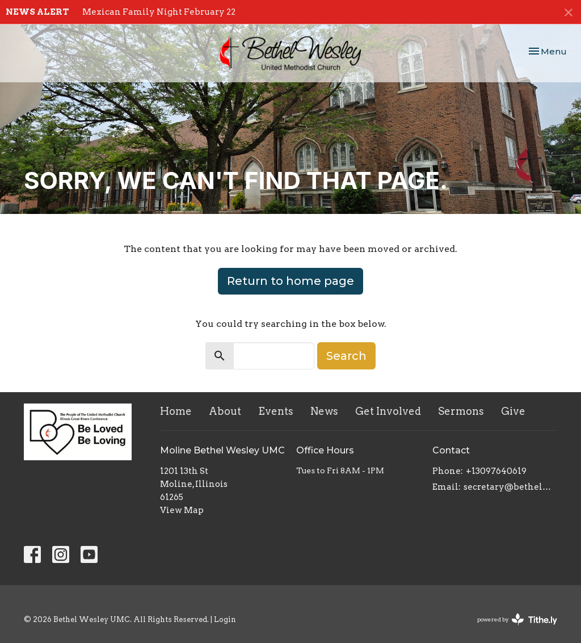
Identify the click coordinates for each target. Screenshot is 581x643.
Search (346, 356)
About (225, 411)
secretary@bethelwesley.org (510, 487)
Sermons (461, 411)
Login (225, 619)
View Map (182, 510)
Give (513, 411)
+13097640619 (496, 471)
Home (176, 411)
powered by (517, 619)
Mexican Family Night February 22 (158, 12)
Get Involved (388, 411)
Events (275, 411)
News (324, 411)
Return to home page (290, 281)
